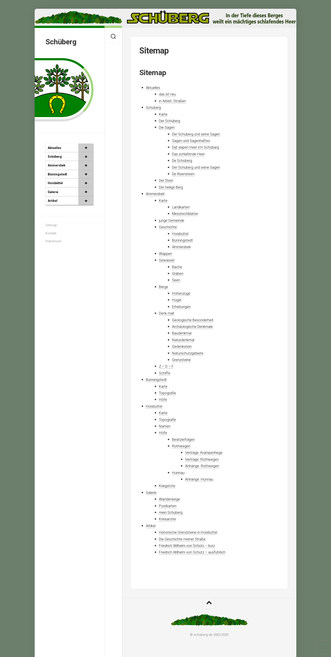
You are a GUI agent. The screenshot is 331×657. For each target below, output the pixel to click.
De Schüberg (183, 160)
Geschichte (169, 226)
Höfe (163, 399)
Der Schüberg (171, 120)
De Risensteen (185, 173)
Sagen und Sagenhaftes (193, 140)
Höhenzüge (182, 293)
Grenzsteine (182, 359)
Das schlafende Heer (191, 153)
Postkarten (169, 505)
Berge (164, 286)
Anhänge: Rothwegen (204, 465)
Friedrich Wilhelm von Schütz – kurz (192, 545)
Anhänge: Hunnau (201, 479)
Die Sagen (168, 127)
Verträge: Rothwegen (204, 459)
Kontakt (51, 232)
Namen (165, 426)
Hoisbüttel (181, 233)
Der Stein (167, 180)
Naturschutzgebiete (189, 353)
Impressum (53, 240)
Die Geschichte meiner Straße (186, 538)
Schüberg (62, 41)
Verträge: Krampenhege (206, 452)
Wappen (166, 253)
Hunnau (179, 472)
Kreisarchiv (169, 518)
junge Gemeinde (173, 220)
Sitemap (51, 224)
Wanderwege (171, 498)
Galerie (152, 492)
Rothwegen (182, 445)
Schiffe (165, 372)
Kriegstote (168, 485)
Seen (176, 279)
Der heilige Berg (173, 187)
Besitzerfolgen (185, 439)
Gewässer (168, 260)
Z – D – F (167, 366)
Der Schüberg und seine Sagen (199, 134)
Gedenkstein (183, 346)
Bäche (177, 266)
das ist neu (168, 94)
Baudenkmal (183, 332)
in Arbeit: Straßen (174, 100)
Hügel (177, 299)
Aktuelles (154, 87)
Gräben (178, 273)
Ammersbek (157, 193)
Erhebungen (183, 306)
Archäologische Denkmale (196, 326)
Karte (164, 114)
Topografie (169, 392)
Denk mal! (168, 313)
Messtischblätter (187, 213)
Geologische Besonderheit (195, 319)
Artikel (152, 525)
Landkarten (182, 206)
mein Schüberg (172, 512)
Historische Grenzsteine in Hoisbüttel (192, 532)
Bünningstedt (183, 240)
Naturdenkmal (185, 339)
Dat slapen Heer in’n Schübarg (199, 147)
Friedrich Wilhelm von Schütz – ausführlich (198, 552)
